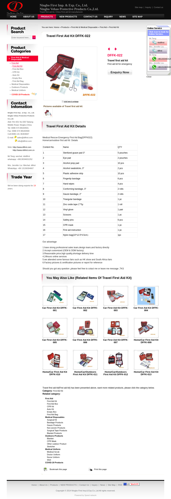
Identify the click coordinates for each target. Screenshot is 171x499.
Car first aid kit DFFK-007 (115, 341)
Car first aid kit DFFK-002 (85, 309)
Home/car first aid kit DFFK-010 (55, 373)
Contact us (158, 7)
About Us (28, 16)
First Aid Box (52, 404)
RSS (120, 485)
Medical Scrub (53, 452)
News (122, 16)
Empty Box (51, 412)
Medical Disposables (21, 84)
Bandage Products (55, 422)
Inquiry (148, 7)
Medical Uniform (19, 90)
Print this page (100, 469)
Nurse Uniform (53, 457)
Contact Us (91, 16)
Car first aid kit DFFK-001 (54, 309)
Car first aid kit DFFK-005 (54, 341)
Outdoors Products (20, 87)
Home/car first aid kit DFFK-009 (146, 341)
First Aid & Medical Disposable (84, 27)
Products (47, 16)
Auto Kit (50, 409)
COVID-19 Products (21, 94)
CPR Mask (51, 441)
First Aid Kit (114, 27)
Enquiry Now (120, 72)
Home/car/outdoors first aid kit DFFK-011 (85, 373)
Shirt (49, 460)
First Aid (103, 27)
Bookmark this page (58, 469)
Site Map (137, 16)
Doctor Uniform (53, 454)
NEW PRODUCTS (68, 16)
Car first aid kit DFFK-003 (115, 309)
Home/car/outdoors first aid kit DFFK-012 (115, 373)
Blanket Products (54, 433)
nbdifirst (160, 42)
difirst (159, 51)
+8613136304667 (162, 67)
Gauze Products (54, 425)
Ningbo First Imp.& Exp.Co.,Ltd (85, 491)
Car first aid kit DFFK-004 (146, 309)
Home (13, 16)
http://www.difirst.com (22, 147)
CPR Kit (50, 406)
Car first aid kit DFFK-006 (85, 341)
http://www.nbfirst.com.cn (24, 150)
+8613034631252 (162, 59)
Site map (139, 7)
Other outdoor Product (56, 444)
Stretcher (51, 446)
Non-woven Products (56, 428)
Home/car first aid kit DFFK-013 (146, 373)
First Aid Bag (52, 414)
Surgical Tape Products (57, 430)
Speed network (90, 495)
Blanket (50, 438)
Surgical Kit (52, 420)
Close (148, 77)
